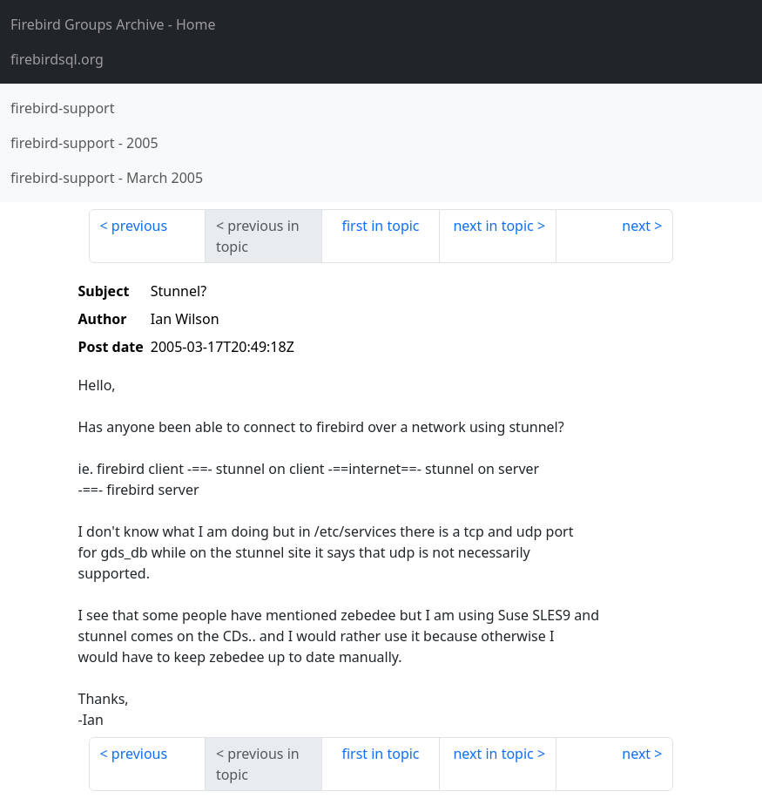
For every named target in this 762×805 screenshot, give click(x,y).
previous (139, 225)
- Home (113, 24)
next (636, 225)
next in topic (493, 225)
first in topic (380, 225)
